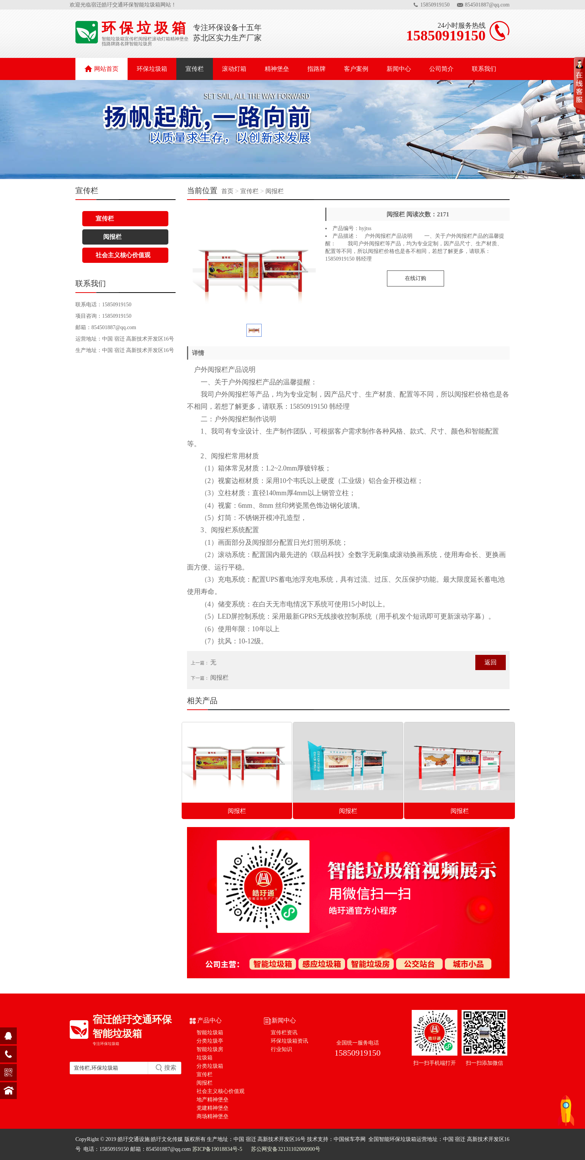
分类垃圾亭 (210, 1041)
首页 (228, 191)
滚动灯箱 (161, 39)
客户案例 (356, 69)
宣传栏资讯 (284, 1032)
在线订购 (415, 278)
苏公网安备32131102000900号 (285, 1149)
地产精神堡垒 (213, 1099)
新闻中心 (399, 69)
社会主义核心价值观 (123, 255)
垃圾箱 (205, 1058)
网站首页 (101, 68)
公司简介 (441, 69)
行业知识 (281, 1049)
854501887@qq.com (487, 5)
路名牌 (122, 43)
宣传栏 (131, 39)
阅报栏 (145, 39)
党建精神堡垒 (213, 1108)
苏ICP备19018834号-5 (217, 1149)
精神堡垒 (179, 39)
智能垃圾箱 (113, 39)
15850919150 (435, 5)
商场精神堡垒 (213, 1116)
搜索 (170, 1067)
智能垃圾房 (140, 43)
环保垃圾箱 (152, 69)
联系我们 (484, 69)
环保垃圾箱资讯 (289, 1041)
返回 (490, 662)
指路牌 (108, 43)
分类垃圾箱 (210, 1066)
